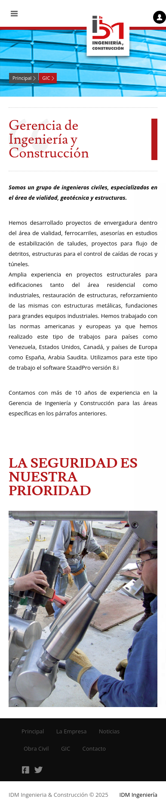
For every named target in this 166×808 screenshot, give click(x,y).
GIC (46, 78)
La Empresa (71, 731)
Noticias (109, 731)
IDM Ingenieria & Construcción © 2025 (58, 795)
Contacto (94, 748)
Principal (21, 78)
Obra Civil (36, 748)
